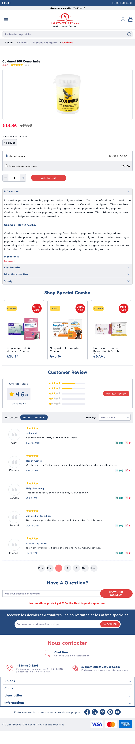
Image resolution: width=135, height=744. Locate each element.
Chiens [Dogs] (9, 694)
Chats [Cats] (9, 701)
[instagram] (102, 725)
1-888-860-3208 (122, 2)
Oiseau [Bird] (23, 42)
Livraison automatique (23, 178)
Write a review (116, 406)
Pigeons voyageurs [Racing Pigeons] (45, 42)
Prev (50, 581)
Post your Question (116, 607)
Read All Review (34, 430)
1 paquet (9, 155)
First (41, 581)
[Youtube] (118, 725)
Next (85, 581)
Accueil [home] (10, 42)
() (119, 456)
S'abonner (110, 637)
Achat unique (17, 169)
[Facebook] (87, 725)
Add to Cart (48, 191)
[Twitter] (95, 725)
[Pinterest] (110, 725)
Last (94, 581)
